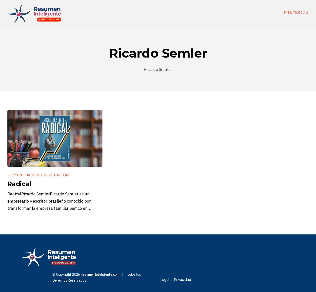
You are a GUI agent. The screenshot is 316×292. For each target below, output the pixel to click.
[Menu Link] (164, 279)
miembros (296, 12)
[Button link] (38, 174)
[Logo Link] (34, 13)
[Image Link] (54, 138)
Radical (19, 184)
